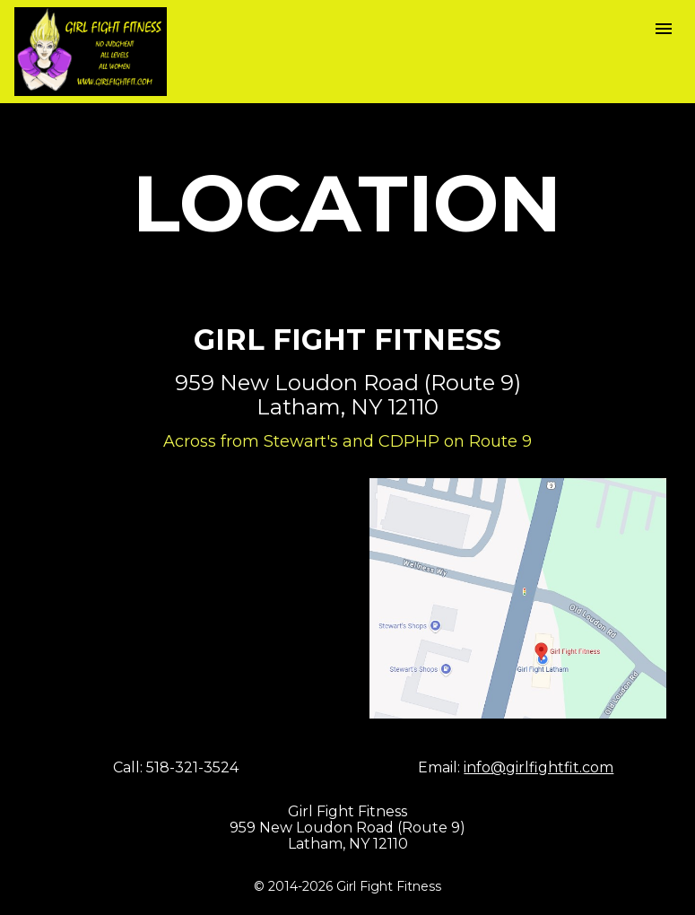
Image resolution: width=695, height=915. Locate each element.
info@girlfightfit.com (538, 767)
